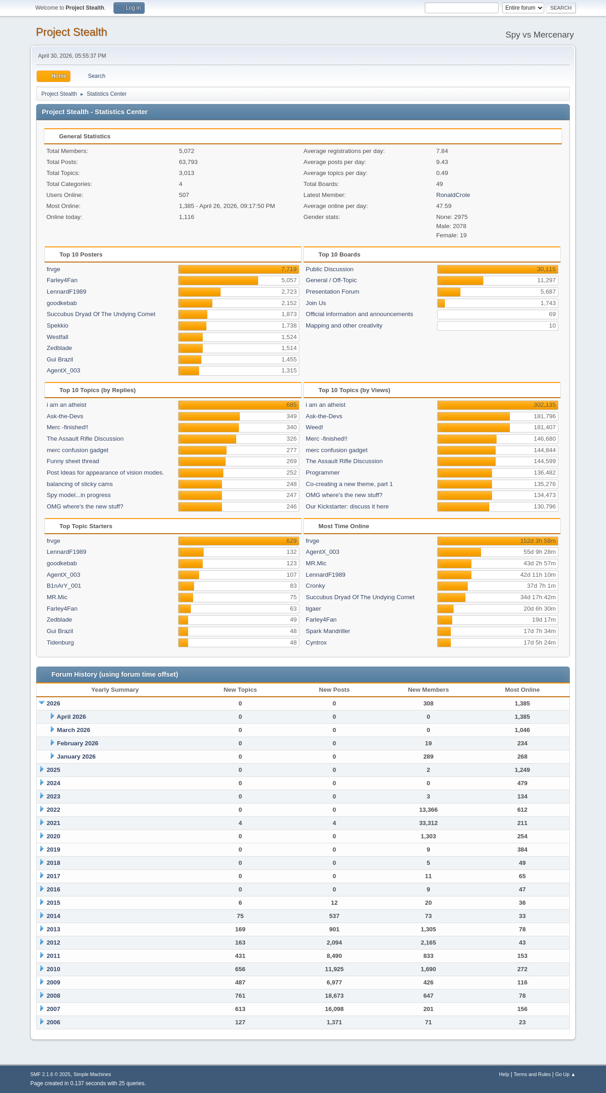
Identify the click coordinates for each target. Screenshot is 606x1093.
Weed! (314, 427)
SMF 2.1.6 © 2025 (50, 1074)
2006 (53, 1022)
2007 (53, 1009)
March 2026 (74, 730)
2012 (53, 942)
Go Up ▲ (565, 1074)
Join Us (316, 303)
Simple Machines (92, 1074)
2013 (53, 929)
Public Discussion (329, 269)
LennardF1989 (67, 291)
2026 (53, 703)
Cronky (315, 585)
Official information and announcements (359, 314)
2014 (53, 916)
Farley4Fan (62, 280)
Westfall (57, 336)
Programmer (323, 472)
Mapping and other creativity (344, 325)
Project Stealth (71, 32)
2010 (53, 969)
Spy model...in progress (79, 495)
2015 (53, 902)
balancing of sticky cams (80, 484)
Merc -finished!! (67, 427)
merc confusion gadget (77, 450)
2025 (53, 769)
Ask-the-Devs (65, 416)
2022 (53, 809)
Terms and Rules (532, 1074)
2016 (53, 889)
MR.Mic (57, 597)
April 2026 (71, 716)
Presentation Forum (332, 291)
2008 (53, 995)
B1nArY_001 (64, 585)
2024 (53, 783)
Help (504, 1074)
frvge (53, 269)
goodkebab (62, 303)
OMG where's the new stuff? (85, 506)
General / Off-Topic (331, 280)
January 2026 (76, 756)
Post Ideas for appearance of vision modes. (105, 472)
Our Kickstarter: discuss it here (347, 506)
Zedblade (59, 347)
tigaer (313, 608)
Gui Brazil (60, 359)
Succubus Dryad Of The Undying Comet (101, 314)
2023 (53, 796)
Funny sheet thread (73, 461)
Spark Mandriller (328, 631)
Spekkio (57, 325)
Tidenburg (60, 642)
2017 (53, 876)
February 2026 (77, 743)
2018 (53, 862)
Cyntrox (316, 642)
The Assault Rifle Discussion (85, 438)
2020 (53, 836)
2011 (53, 955)
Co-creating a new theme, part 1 (349, 484)
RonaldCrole (453, 194)
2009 (53, 982)
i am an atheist (67, 404)
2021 (53, 823)
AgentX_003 (63, 370)
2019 (53, 849)
